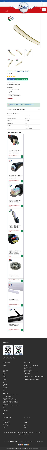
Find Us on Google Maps (23, 438)
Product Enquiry (6, 421)
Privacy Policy (6, 422)
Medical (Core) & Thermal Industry (31, 365)
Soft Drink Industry (28, 367)
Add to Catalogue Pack (21, 79)
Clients (25, 424)
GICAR (4, 375)
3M (3, 407)
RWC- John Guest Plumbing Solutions (32, 371)
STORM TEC (5, 390)
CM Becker (5, 387)
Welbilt (4, 378)
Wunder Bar (5, 392)
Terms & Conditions (7, 424)
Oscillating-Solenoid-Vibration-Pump (10, 401)
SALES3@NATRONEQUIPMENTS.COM (23, 434)
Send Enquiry (11, 79)
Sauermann (5, 370)
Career (25, 422)
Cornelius (5, 385)
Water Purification (28, 370)
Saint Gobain (5, 368)
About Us (26, 421)
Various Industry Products (29, 375)
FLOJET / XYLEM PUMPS (8, 396)
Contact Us (26, 425)
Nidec (4, 412)
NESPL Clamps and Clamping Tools (10, 399)
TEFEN (4, 409)
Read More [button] (10, 98)
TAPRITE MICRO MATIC (8, 398)
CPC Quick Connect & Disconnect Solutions (12, 406)
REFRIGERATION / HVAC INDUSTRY (31, 379)
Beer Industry (27, 373)
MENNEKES (5, 410)
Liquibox (5, 381)
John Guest (5, 389)
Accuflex (5, 382)
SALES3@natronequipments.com (7, 1)
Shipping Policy (6, 425)
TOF (4, 371)
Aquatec (5, 384)
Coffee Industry (27, 368)
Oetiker (4, 379)
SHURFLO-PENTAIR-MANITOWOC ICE (11, 395)
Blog (25, 427)
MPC (4, 367)
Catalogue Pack (42, 1)
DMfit (4, 373)
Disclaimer (39, 448)
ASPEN (4, 365)
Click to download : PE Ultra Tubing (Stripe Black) (20, 104)
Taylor (4, 413)
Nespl (4, 376)
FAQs (4, 427)
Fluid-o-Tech (5, 393)
